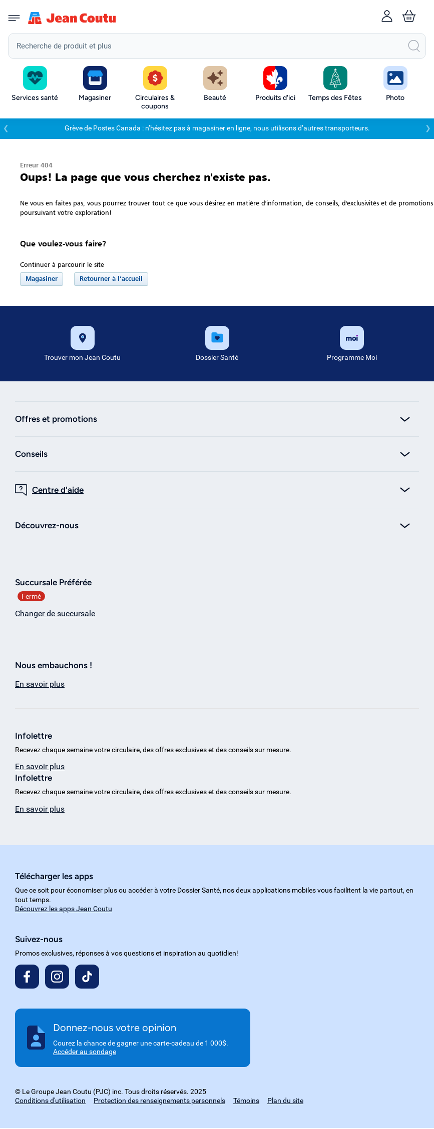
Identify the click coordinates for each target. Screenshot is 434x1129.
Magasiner (42, 280)
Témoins (246, 1102)
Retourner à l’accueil (111, 280)
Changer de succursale (55, 615)
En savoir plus (40, 685)
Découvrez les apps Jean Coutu (63, 910)
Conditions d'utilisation (50, 1102)
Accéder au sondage (84, 1053)
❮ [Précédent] (6, 129)
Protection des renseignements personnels (159, 1102)
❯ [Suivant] (428, 129)
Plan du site (285, 1102)
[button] (95, 84)
